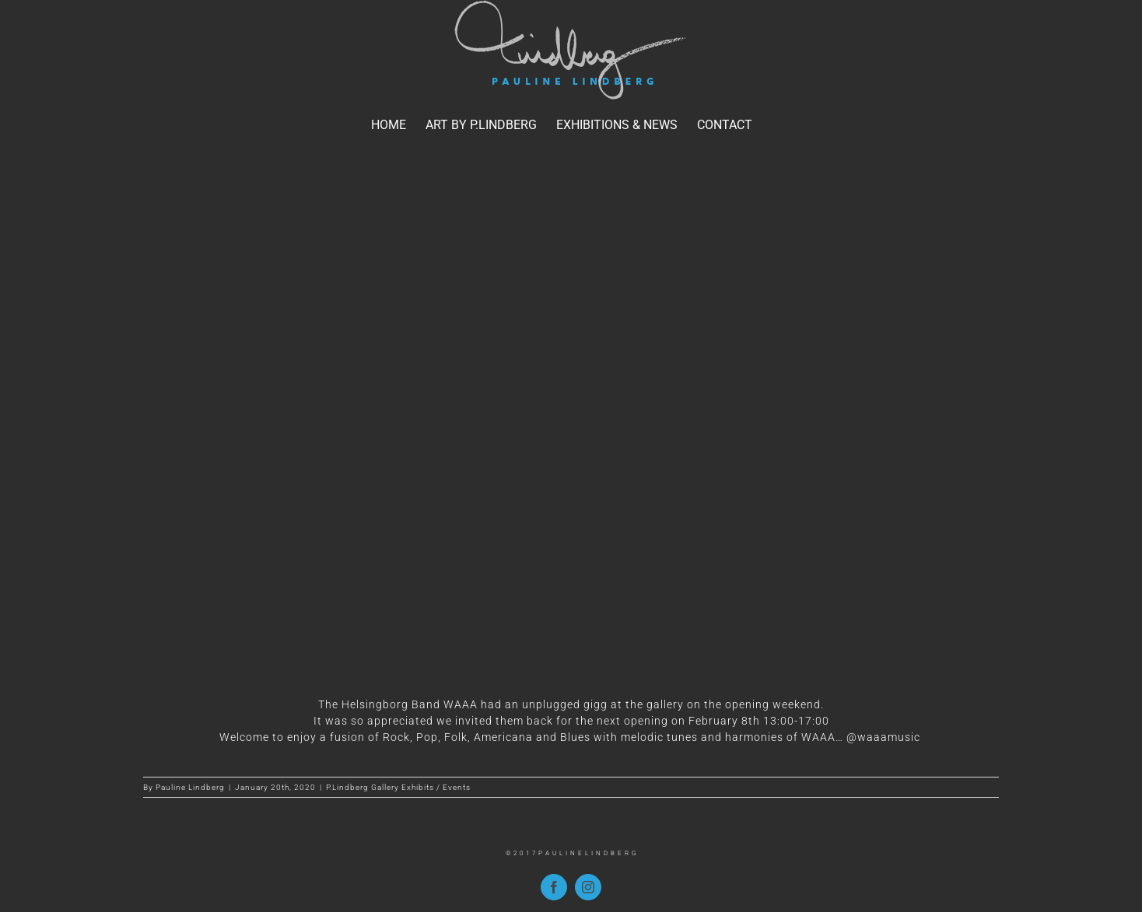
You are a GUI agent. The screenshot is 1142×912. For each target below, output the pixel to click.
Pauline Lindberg (190, 787)
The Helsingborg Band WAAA (398, 704)
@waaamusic (884, 737)
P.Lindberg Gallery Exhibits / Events (398, 787)
